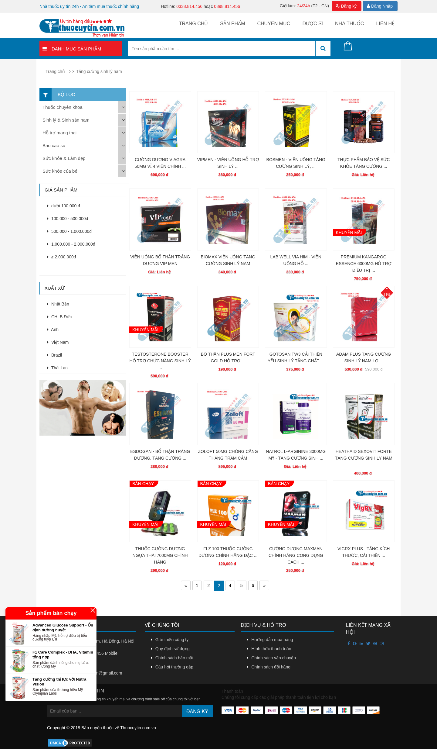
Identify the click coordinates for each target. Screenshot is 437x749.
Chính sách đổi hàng (270, 666)
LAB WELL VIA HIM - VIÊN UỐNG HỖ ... (295, 260)
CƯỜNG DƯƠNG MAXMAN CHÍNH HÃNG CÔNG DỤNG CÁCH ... (296, 555)
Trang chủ (193, 23)
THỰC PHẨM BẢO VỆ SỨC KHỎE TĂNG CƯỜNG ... (363, 163)
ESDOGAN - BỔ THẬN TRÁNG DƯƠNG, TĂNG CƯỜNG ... (160, 455)
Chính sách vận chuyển (273, 657)
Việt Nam (58, 342)
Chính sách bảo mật (174, 657)
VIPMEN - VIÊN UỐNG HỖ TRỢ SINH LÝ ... (228, 163)
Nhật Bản (58, 304)
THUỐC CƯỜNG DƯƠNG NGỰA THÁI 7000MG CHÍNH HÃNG (160, 555)
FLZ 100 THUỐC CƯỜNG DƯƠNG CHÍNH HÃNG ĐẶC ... (227, 552)
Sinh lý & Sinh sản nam (66, 120)
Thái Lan (57, 367)
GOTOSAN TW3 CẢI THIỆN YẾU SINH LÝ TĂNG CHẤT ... (296, 357)
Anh (53, 329)
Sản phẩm (232, 23)
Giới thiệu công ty (172, 639)
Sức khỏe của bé (59, 171)
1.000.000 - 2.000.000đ (71, 244)
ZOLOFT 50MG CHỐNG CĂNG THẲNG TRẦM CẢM (228, 455)
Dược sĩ (312, 23)
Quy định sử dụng (172, 648)
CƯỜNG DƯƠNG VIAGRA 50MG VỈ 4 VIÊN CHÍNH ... (160, 163)
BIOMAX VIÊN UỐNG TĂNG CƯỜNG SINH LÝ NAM (228, 260)
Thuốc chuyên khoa (62, 107)
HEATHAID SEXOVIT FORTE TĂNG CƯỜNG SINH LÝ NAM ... (363, 458)
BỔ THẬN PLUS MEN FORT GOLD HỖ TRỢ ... (228, 357)
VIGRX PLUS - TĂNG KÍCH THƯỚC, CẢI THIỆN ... (363, 552)
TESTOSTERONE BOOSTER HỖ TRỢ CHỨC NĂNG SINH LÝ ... (160, 361)
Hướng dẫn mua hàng (272, 639)
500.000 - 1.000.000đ (69, 231)
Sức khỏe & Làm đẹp (63, 158)
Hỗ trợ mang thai (59, 132)
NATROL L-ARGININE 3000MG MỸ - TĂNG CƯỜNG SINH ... (296, 455)
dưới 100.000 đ (63, 205)
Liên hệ (385, 23)
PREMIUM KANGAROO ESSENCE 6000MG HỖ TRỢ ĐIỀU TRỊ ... (363, 263)
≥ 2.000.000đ (61, 256)
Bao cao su (53, 145)
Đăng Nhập (380, 6)
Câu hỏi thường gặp (174, 666)
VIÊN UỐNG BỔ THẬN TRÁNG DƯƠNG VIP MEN (160, 260)
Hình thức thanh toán (271, 648)
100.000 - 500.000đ (67, 218)
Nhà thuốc (349, 23)
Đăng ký (346, 6)
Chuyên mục (273, 23)
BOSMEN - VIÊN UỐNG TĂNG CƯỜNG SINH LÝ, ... (295, 163)
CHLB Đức (59, 316)
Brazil (54, 355)
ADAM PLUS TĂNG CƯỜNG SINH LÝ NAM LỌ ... (363, 357)
